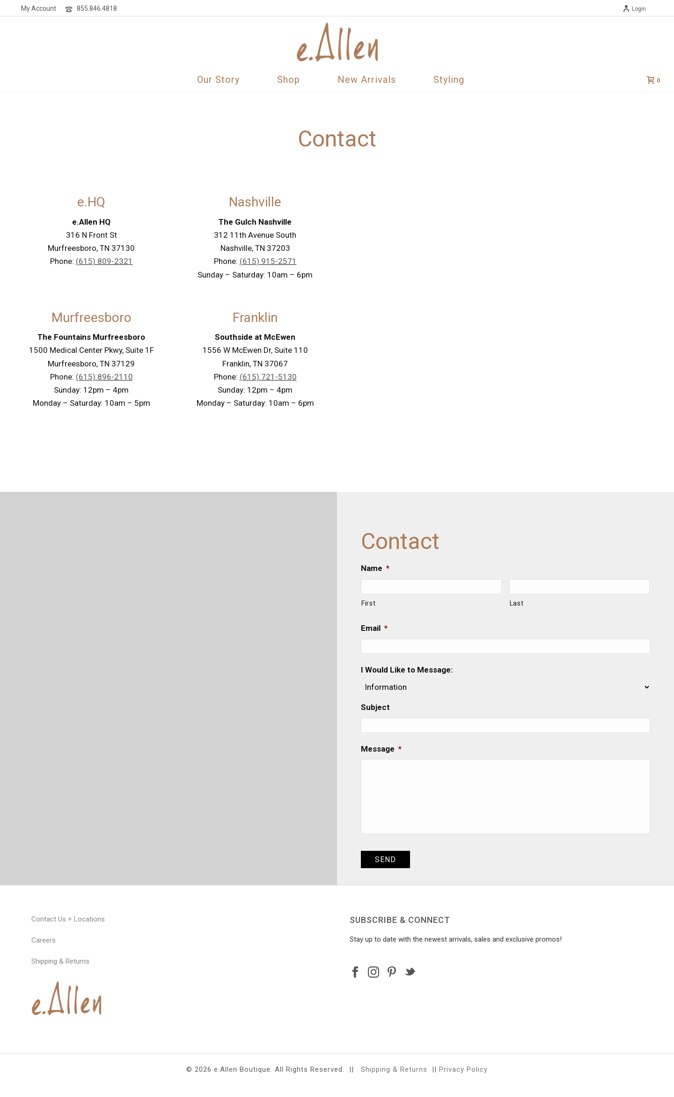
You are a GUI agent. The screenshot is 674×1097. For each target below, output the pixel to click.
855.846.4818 (97, 8)
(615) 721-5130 (268, 376)
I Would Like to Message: (407, 669)
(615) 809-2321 (104, 261)
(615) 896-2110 (104, 376)
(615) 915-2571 (268, 261)
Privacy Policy (463, 1069)
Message (381, 748)
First (368, 603)
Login (634, 9)
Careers (43, 940)
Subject (375, 707)
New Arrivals (366, 79)
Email (374, 628)
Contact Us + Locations (68, 919)
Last (517, 603)
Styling (448, 79)
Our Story (218, 79)
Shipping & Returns (60, 961)
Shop (288, 79)
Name (375, 568)
